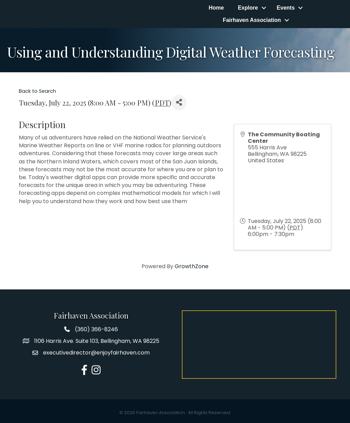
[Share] (179, 102)
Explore (248, 8)
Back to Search (37, 91)
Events (286, 8)
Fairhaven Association (252, 20)
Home (216, 8)
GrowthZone (191, 266)
